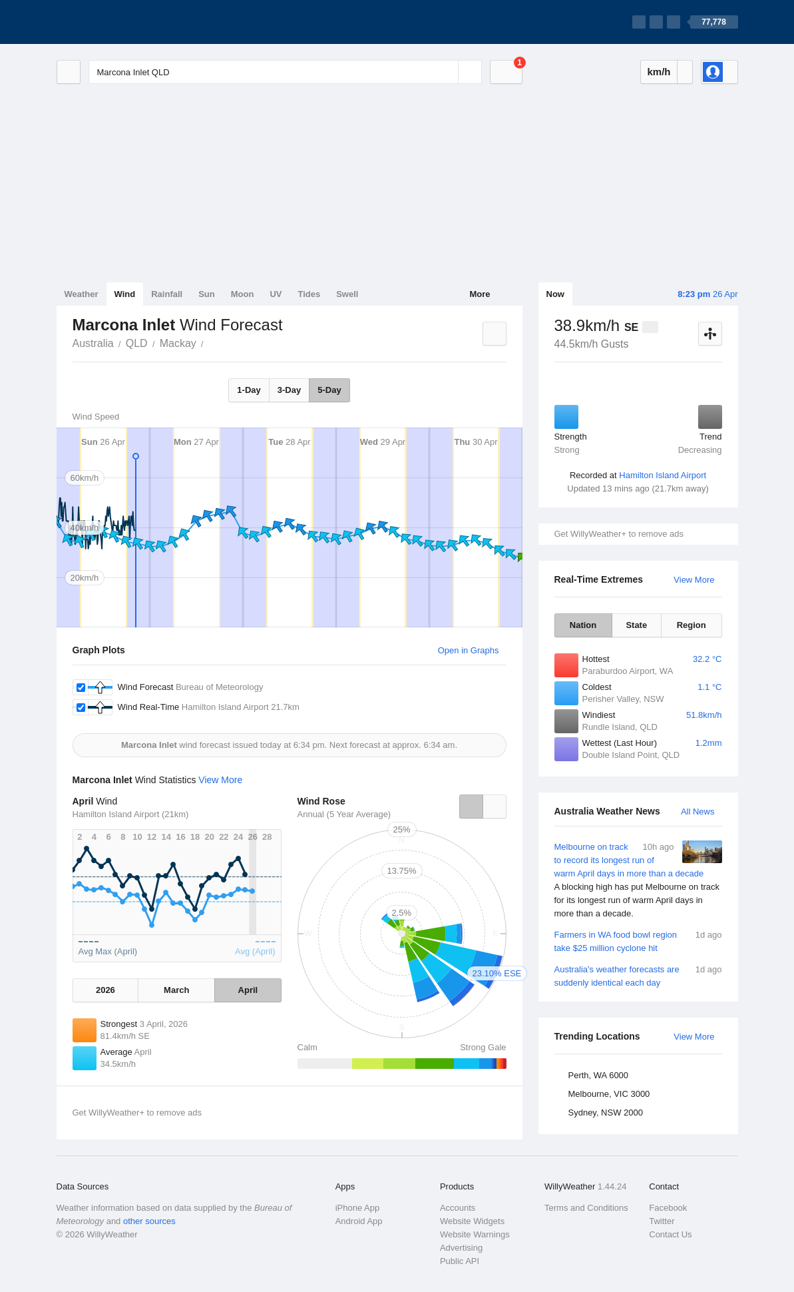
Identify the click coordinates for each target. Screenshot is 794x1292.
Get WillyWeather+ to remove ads (619, 534)
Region (691, 625)
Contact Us (670, 1234)
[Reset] (446, 72)
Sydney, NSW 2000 (605, 1113)
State (636, 625)
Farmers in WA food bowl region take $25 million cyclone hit (638, 940)
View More (694, 580)
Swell (347, 294)
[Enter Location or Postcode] (285, 72)
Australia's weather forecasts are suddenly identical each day (638, 975)
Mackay (178, 343)
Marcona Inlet (211, 342)
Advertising (461, 1248)
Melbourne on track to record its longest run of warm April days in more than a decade (638, 880)
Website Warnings (475, 1234)
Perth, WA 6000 (598, 1075)
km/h (658, 71)
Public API (459, 1261)
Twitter (661, 1221)
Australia (93, 343)
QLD (137, 343)
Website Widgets (472, 1221)
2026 (105, 990)
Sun (206, 294)
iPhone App (357, 1208)
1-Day (248, 390)
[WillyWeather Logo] (119, 22)
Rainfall (166, 294)
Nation (583, 625)
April (248, 990)
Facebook (668, 1208)
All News (698, 811)
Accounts (457, 1208)
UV (276, 294)
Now (555, 294)
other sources (149, 1221)
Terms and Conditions (586, 1208)
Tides (309, 294)
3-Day (289, 390)
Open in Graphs (468, 650)
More (479, 294)
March (176, 990)
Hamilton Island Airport (662, 475)
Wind (125, 294)
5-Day (329, 390)
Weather (82, 294)
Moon (242, 294)
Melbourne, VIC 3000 (609, 1094)
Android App (359, 1221)
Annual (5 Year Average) (344, 814)
